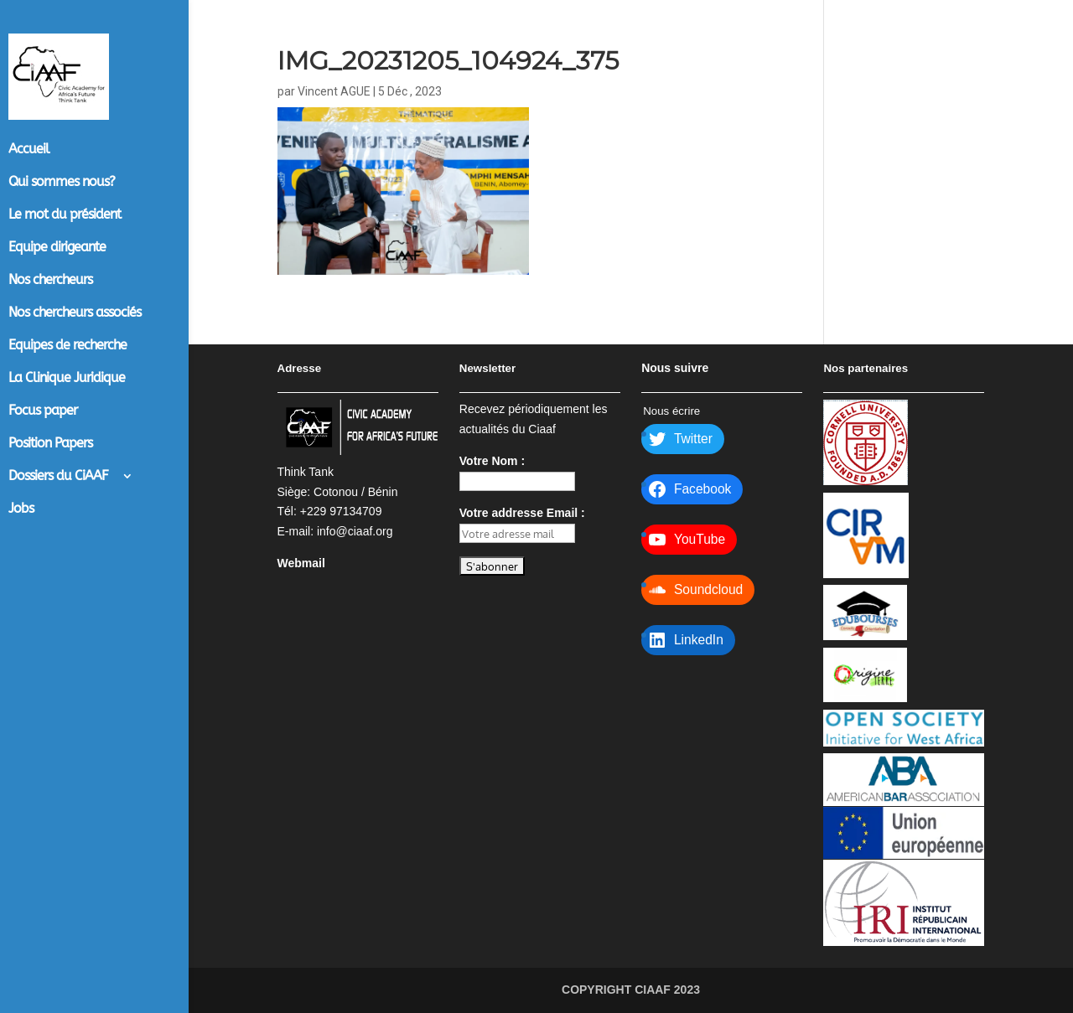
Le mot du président (64, 215)
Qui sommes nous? (61, 182)
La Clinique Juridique (66, 378)
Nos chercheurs (50, 280)
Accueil (28, 150)
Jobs (21, 509)
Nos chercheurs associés (74, 313)
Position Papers (50, 444)
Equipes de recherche (67, 346)
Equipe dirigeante (57, 248)
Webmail (301, 563)
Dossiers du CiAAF (58, 476)
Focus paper (42, 411)
